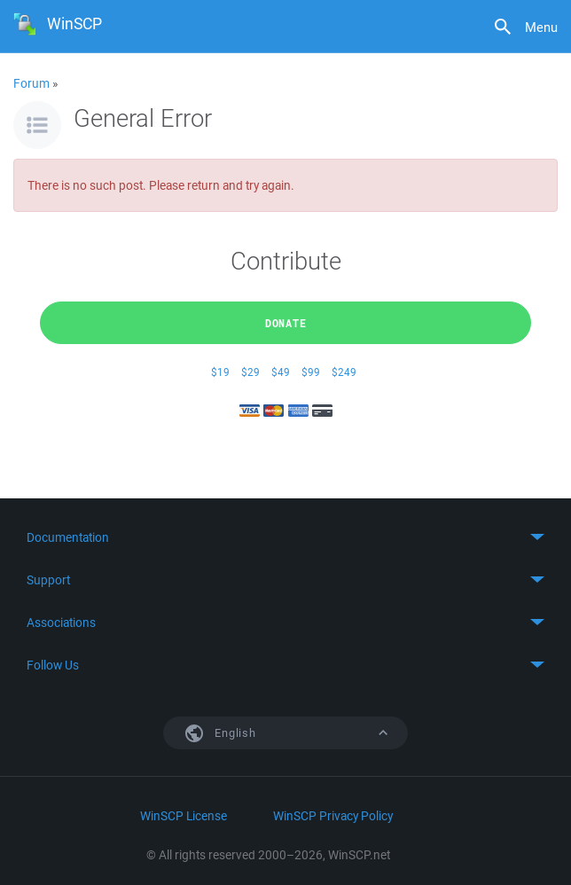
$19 (220, 372)
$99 (310, 372)
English (299, 732)
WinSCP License (183, 816)
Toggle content (285, 537)
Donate (286, 323)
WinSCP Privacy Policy (333, 816)
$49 (280, 372)
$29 (250, 372)
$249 (344, 372)
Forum (31, 83)
